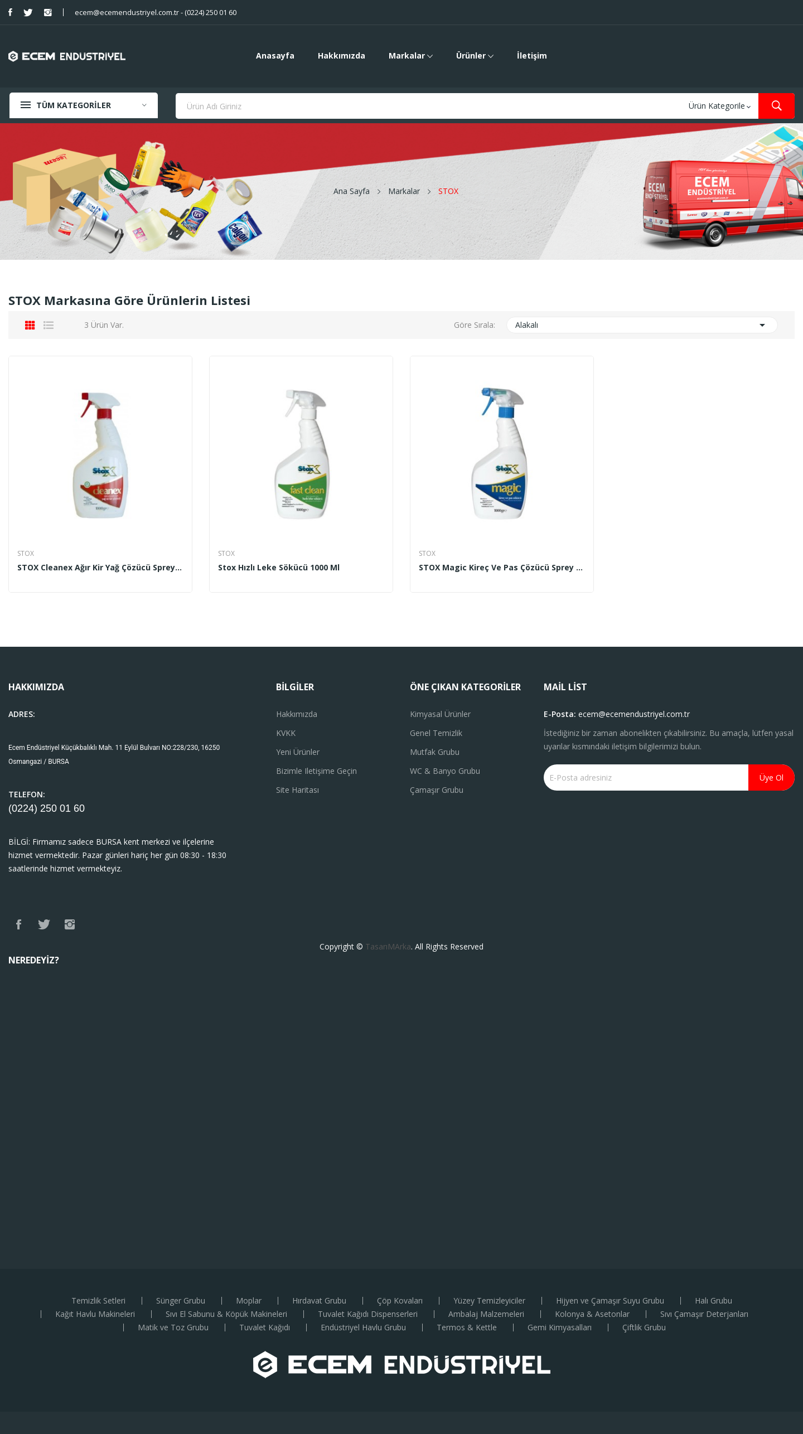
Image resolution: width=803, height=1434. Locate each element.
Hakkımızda (296, 714)
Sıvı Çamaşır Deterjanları (704, 1314)
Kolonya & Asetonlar (592, 1314)
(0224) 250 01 (41, 808)
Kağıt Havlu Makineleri (95, 1314)
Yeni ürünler (298, 752)
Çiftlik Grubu (644, 1327)
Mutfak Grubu (434, 752)
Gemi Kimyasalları (560, 1327)
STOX (25, 553)
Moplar (249, 1301)
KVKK (286, 733)
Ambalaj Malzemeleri (486, 1314)
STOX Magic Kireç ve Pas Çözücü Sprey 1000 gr (502, 568)
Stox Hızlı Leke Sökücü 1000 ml (279, 568)
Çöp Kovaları (400, 1301)
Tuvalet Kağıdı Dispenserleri (368, 1314)
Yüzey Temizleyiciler (489, 1301)
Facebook (10, 12)
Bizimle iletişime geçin (316, 771)
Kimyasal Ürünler (440, 714)
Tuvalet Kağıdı (264, 1327)
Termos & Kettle (467, 1327)
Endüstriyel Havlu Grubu (363, 1327)
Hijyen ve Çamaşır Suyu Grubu (610, 1301)
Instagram (48, 12)
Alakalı (642, 325)
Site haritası (297, 789)
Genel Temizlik (436, 733)
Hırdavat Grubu (319, 1301)
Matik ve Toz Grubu (173, 1327)
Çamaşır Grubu (436, 789)
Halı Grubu (713, 1301)
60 (79, 808)
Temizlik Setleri (98, 1301)
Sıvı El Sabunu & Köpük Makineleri (226, 1314)
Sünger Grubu (180, 1301)
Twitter (28, 12)
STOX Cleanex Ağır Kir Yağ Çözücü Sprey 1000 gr (100, 568)
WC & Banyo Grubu (445, 771)
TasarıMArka (388, 946)
